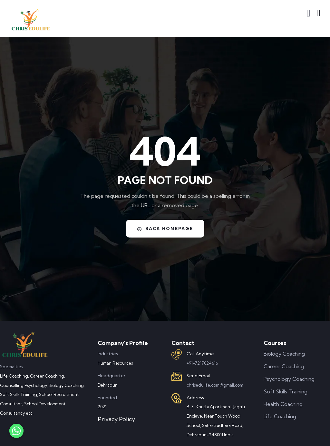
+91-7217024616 (202, 363)
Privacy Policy (116, 419)
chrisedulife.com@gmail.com (215, 385)
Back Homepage (165, 228)
